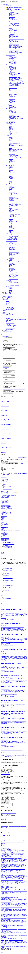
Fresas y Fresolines (13, 113)
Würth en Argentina (10, 309)
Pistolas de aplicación (13, 74)
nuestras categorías (22, 457)
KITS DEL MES (6, 294)
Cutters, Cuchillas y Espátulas (15, 80)
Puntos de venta (9, 307)
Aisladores (11, 219)
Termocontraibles (12, 216)
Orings (10, 176)
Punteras (10, 220)
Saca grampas (12, 154)
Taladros (10, 194)
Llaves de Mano (12, 67)
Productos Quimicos (13, 19)
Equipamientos (12, 17)
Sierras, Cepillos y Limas (14, 75)
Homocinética (12, 161)
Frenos (10, 232)
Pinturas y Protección (13, 41)
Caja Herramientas (13, 88)
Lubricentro (11, 268)
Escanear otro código (13, 463)
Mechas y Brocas (12, 111)
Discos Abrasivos (12, 61)
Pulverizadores (12, 99)
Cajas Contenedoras (13, 132)
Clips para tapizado (13, 150)
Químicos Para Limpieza (14, 51)
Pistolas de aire (12, 192)
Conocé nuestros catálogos (15, 826)
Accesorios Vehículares (11, 146)
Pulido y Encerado (13, 42)
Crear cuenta (6, 367)
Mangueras (11, 162)
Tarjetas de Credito (13, 315)
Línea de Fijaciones (10, 165)
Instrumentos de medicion (14, 91)
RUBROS (5, 299)
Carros (10, 139)
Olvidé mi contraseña (8, 341)
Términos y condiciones (11, 325)
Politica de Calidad (10, 323)
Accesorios (11, 86)
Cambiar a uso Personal (8, 389)
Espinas (10, 181)
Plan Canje (8, 320)
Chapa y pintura (12, 266)
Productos (5, 4)
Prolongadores (12, 97)
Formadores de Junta (13, 36)
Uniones (10, 227)
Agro (10, 271)
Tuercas (10, 173)
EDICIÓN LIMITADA (11, 122)
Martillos (11, 199)
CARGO (10, 290)
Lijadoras (11, 190)
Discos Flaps (11, 59)
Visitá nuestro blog (5, 826)
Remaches (11, 171)
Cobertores (11, 159)
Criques (10, 127)
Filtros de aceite (12, 156)
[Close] (1, 334)
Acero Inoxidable (12, 276)
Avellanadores (12, 117)
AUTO (10, 288)
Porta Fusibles (12, 215)
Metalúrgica (11, 263)
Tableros (10, 140)
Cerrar (2, 794)
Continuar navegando (8, 392)
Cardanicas (11, 89)
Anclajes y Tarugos (10, 104)
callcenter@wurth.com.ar (6, 835)
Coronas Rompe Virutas (14, 116)
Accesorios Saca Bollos (14, 282)
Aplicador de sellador (13, 198)
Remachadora (12, 201)
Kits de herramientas (13, 84)
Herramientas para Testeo (14, 214)
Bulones (10, 183)
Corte (10, 195)
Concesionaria (12, 269)
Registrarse (9, 772)
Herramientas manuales (11, 64)
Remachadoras (12, 72)
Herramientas (11, 12)
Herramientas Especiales (14, 85)
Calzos (10, 179)
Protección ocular (12, 237)
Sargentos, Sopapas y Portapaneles (16, 81)
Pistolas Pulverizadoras (14, 205)
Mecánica (11, 270)
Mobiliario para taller (10, 135)
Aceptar (7, 801)
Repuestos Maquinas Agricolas (15, 149)
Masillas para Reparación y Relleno (16, 39)
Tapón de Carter (12, 151)
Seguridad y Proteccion (14, 25)
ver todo (10, 10)
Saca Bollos (11, 258)
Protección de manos (13, 236)
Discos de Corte (12, 112)
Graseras (10, 90)
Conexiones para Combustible (15, 157)
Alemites (11, 178)
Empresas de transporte (14, 277)
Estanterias (11, 138)
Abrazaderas (11, 168)
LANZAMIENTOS (10, 8)
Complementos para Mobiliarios (16, 145)
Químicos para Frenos (13, 50)
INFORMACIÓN (7, 313)
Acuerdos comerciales (13, 279)
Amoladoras (11, 188)
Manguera (11, 230)
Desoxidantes (11, 35)
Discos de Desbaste (13, 57)
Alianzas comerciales (10, 328)
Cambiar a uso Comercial (19, 389)
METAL (10, 291)
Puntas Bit (11, 100)
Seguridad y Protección (11, 233)
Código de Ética (9, 321)
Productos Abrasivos (10, 55)
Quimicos (11, 257)
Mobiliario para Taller (13, 15)
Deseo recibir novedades (10, 386)
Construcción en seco (13, 275)
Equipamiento (9, 123)
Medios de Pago (9, 314)
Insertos (10, 182)
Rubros (7, 286)
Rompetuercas (12, 101)
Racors (10, 226)
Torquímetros (11, 70)
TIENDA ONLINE (7, 331)
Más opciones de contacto (18, 840)
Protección (11, 133)
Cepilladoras (11, 200)
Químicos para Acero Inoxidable (16, 52)
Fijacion (10, 250)
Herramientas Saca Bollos (14, 285)
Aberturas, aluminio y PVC (14, 261)
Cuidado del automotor (14, 45)
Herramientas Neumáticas (11, 184)
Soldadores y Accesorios (14, 44)
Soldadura (11, 102)
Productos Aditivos (13, 29)
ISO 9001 (8, 324)
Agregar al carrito (4, 463)
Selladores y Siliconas (13, 31)
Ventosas (11, 283)
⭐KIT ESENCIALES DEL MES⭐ (14, 7)
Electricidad (11, 248)
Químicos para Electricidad (14, 48)
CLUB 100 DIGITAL (8, 297)
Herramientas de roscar (14, 79)
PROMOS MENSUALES (8, 293)
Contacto (5, 330)
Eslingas (10, 160)
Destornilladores (12, 69)
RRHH (4, 310)
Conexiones (11, 210)
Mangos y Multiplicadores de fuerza (16, 83)
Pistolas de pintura (13, 193)
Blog (4, 312)
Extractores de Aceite (13, 203)
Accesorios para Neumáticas (15, 204)
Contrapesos (11, 152)
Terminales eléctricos (13, 209)
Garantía (8, 318)
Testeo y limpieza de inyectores (15, 46)
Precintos (11, 170)
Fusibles (10, 212)
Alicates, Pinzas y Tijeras (14, 77)
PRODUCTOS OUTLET (11, 239)
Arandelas (11, 175)
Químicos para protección (14, 47)
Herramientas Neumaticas (14, 13)
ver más (2, 844)
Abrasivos (11, 22)
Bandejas (11, 128)
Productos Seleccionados (11, 241)
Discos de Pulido (12, 63)
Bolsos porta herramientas (14, 143)
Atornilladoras (12, 187)
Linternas (11, 93)
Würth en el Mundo (10, 308)
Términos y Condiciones (6, 842)
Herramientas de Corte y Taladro (16, 118)
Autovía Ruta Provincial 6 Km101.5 (8, 813)
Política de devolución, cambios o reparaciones (16, 319)
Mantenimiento (12, 264)
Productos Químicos (10, 26)
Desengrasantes (12, 34)
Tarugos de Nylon (12, 107)
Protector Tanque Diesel (14, 155)
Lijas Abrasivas (12, 58)
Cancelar (3, 801)
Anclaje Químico (12, 106)
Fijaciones (11, 20)
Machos (10, 95)
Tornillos (11, 167)
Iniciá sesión (6, 336)
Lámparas (11, 211)
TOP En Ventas (9, 259)
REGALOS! (6, 298)
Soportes (10, 134)
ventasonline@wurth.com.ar (7, 840)
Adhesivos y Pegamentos (14, 30)
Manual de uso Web (10, 326)
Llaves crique (12, 197)
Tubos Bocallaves (12, 68)
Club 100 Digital (9, 329)
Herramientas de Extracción (15, 73)
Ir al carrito (21, 463)
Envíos (7, 317)
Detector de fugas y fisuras (14, 53)
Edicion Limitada (12, 24)
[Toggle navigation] (1, 467)
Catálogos (5, 304)
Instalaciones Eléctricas (11, 206)
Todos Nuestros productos (17, 842)
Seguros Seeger (12, 172)
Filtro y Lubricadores (13, 228)
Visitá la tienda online (5, 774)
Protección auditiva (13, 238)
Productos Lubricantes (13, 33)
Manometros (11, 231)
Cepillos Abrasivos (13, 62)
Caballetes (11, 129)
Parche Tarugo (12, 164)
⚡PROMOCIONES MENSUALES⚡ (14, 9)
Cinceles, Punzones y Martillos (15, 78)
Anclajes (10, 246)
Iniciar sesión (3, 772)
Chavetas (11, 177)
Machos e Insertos (13, 119)
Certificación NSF (13, 40)
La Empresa (5, 306)
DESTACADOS (9, 5)
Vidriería (11, 265)
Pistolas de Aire (12, 96)
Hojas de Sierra (12, 121)
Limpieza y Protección (13, 130)
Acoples (10, 225)
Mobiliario (11, 255)
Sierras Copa (11, 115)
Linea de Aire (12, 14)
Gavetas (10, 144)
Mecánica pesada (12, 274)
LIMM (2, 952)
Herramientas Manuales (14, 252)
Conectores (11, 217)
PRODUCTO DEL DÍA (8, 292)
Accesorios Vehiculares (14, 23)
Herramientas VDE (13, 221)
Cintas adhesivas (12, 37)
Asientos (10, 126)
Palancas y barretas (13, 94)
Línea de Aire (9, 222)
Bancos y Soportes (13, 141)
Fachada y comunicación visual (15, 272)
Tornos (10, 189)
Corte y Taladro (12, 18)
